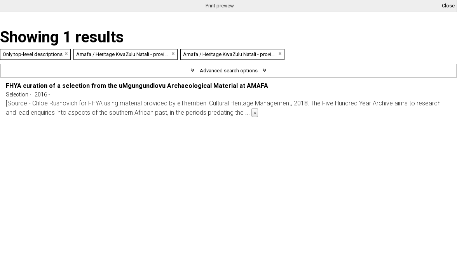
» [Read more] (254, 112)
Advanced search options (229, 71)
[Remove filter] (66, 53)
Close (448, 6)
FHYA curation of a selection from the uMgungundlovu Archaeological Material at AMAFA (137, 85)
